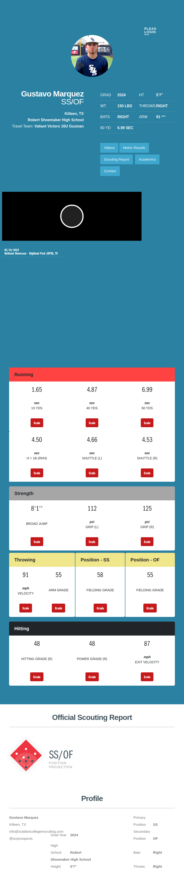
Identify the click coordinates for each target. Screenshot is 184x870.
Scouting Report (116, 159)
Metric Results (134, 148)
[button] (60, 218)
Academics (147, 159)
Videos (109, 148)
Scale (37, 373)
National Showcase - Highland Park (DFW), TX (144, 204)
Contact (110, 171)
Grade (58, 559)
